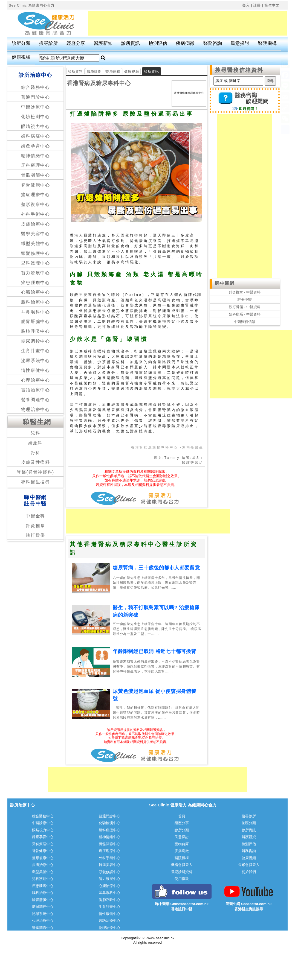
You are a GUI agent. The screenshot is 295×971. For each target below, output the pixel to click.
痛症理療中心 (35, 194)
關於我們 (249, 872)
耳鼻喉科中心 (35, 312)
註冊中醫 (245, 300)
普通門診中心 (35, 97)
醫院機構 (267, 43)
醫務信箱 (112, 71)
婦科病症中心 (35, 136)
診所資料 (75, 71)
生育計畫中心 (35, 350)
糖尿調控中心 (35, 341)
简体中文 (271, 5)
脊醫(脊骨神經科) (35, 472)
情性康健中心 (35, 370)
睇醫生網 (36, 421)
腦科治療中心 (35, 302)
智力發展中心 (35, 272)
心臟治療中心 (35, 292)
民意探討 (240, 43)
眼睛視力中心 (35, 126)
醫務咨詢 (212, 43)
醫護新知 (103, 43)
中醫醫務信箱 (244, 322)
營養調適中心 (35, 399)
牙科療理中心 (35, 165)
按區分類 (249, 823)
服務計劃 (94, 71)
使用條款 (182, 879)
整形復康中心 (35, 204)
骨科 (35, 452)
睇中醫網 (224, 283)
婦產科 (35, 443)
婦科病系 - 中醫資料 (245, 314)
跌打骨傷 (35, 535)
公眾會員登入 (248, 865)
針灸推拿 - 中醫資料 (245, 292)
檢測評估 (158, 43)
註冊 (257, 5)
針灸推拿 (35, 525)
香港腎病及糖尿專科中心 (99, 83)
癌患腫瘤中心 (35, 282)
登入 (246, 5)
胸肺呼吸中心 (35, 331)
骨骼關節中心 (35, 175)
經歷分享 (75, 43)
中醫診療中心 (35, 106)
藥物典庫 (182, 844)
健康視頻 (21, 57)
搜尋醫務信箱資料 (239, 70)
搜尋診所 (48, 43)
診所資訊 (130, 43)
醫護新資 (249, 837)
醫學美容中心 (35, 233)
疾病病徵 (185, 43)
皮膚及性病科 (35, 462)
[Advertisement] (187, 23)
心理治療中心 (35, 380)
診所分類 (21, 43)
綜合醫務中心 (35, 87)
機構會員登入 (181, 865)
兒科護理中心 (35, 263)
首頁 (181, 816)
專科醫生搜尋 (35, 482)
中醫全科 (35, 516)
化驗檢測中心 (35, 116)
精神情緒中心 (35, 155)
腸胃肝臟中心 (35, 321)
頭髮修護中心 (35, 253)
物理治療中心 (35, 409)
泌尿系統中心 (35, 360)
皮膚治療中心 (35, 224)
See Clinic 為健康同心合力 (31, 5)
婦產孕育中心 (35, 146)
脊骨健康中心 (35, 185)
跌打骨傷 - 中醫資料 (245, 307)
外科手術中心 (35, 214)
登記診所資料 (181, 872)
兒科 (35, 433)
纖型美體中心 (35, 243)
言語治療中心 (35, 389)
